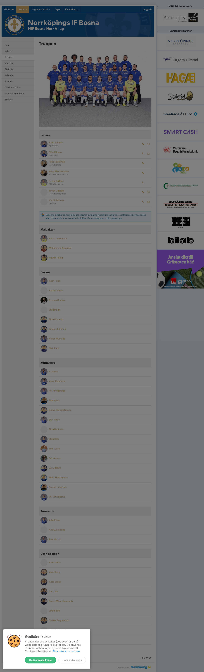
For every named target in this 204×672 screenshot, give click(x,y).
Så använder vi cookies (66, 651)
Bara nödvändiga (72, 660)
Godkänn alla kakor (40, 660)
